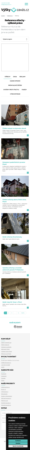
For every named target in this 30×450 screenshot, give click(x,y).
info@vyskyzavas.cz (6, 4)
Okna (15, 76)
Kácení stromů (15, 81)
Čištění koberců (5, 344)
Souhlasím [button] (18, 440)
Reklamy (23, 76)
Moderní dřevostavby (6, 396)
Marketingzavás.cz (6, 403)
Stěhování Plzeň (5, 349)
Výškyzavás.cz (4, 391)
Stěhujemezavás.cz (6, 398)
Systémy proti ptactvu (11, 89)
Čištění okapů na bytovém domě (14, 128)
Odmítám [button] (18, 443)
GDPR (2, 367)
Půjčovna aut (4, 400)
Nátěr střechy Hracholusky (12, 237)
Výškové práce (15, 94)
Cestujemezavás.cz (6, 405)
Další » (23, 313)
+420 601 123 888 (5, 3)
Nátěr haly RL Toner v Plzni (12, 302)
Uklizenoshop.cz (5, 387)
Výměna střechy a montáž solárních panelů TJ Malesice (12, 269)
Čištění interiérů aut (6, 342)
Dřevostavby (4, 394)
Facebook (3, 373)
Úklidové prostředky (6, 347)
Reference (10, 15)
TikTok (2, 380)
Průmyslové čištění (15, 85)
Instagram (4, 376)
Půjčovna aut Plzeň (6, 353)
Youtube (3, 378)
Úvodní (3, 15)
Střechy (7, 76)
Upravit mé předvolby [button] (18, 446)
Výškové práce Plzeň (6, 351)
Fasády (24, 89)
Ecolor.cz (3, 389)
